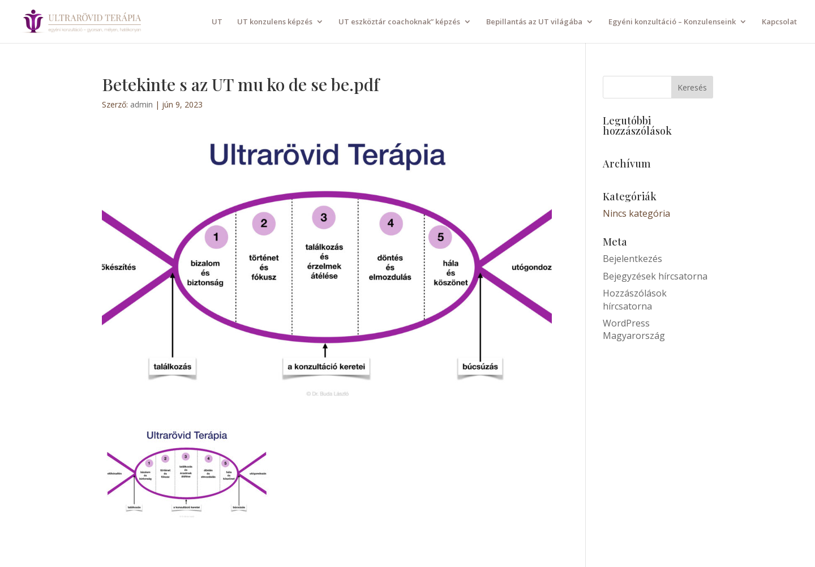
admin (141, 104)
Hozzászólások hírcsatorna (635, 299)
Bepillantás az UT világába (534, 22)
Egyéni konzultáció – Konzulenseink (672, 22)
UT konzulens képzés (274, 22)
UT (217, 22)
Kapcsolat (779, 22)
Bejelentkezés (632, 258)
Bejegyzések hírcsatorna (655, 276)
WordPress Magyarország (634, 329)
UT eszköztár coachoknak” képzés (399, 22)
